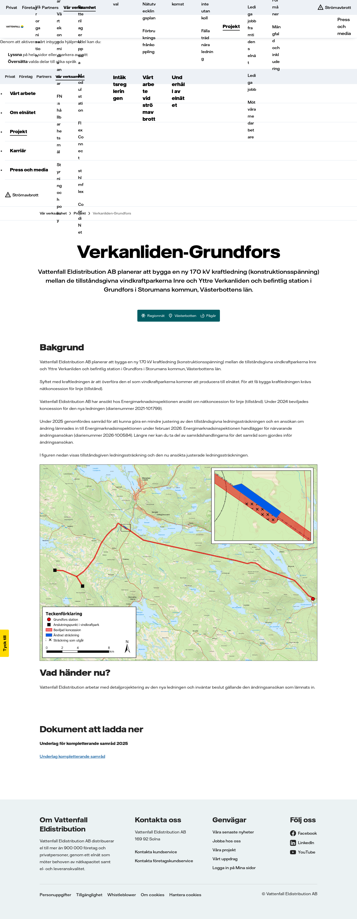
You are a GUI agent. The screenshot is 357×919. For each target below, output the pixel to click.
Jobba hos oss (226, 840)
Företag (29, 7)
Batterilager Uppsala (81, 34)
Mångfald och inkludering (276, 47)
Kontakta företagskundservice (164, 860)
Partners (50, 7)
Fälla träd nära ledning (207, 44)
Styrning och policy (59, 192)
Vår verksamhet (79, 7)
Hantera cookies (185, 894)
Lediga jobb (252, 82)
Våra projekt (224, 849)
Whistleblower (121, 894)
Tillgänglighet (89, 894)
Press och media (344, 26)
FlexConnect (81, 140)
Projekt (231, 26)
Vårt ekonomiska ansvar (59, 48)
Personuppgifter (55, 894)
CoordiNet (81, 218)
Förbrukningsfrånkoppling (149, 41)
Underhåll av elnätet (178, 91)
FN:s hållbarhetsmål (59, 124)
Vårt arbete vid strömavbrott (149, 98)
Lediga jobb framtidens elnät (252, 34)
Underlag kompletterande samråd (72, 756)
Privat (11, 7)
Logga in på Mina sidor (234, 867)
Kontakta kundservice (156, 851)
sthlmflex (81, 181)
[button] (4, 643)
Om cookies (152, 894)
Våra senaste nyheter (233, 831)
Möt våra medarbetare (252, 119)
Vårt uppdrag (225, 858)
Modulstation (80, 93)
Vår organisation (37, 31)
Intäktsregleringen (119, 87)
